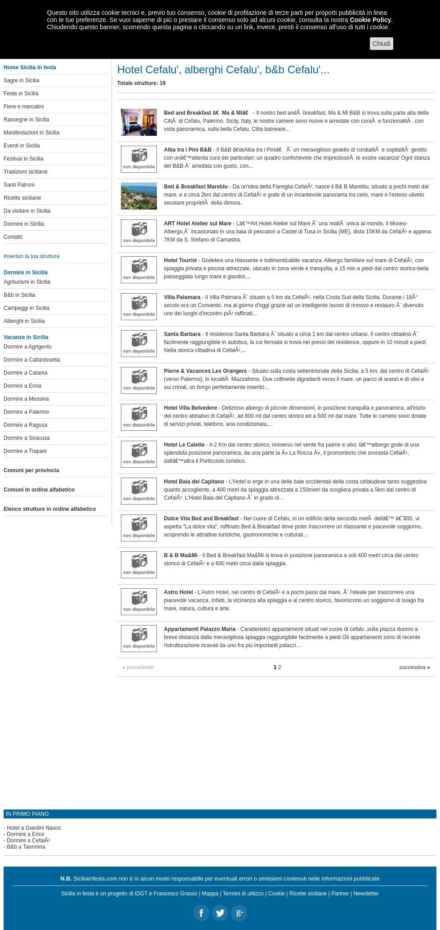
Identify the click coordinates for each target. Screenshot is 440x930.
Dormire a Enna (22, 386)
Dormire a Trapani (25, 451)
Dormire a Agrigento (28, 347)
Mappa (210, 893)
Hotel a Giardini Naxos (34, 828)
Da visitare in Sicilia (27, 211)
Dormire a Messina (26, 399)
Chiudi (382, 43)
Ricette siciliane (22, 198)
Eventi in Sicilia (22, 146)
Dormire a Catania (25, 373)
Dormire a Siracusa (27, 438)
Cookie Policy (370, 19)
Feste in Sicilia (21, 93)
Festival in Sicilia (24, 159)
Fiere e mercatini (24, 106)
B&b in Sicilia (19, 295)
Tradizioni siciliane (26, 172)
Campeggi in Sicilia (26, 308)
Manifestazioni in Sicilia (31, 133)
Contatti (13, 237)
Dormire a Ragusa (25, 425)
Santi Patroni (19, 185)
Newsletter (366, 893)
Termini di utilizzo (243, 893)
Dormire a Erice (25, 834)
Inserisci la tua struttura (31, 256)
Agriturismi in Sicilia (27, 282)
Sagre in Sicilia (21, 80)
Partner (340, 893)
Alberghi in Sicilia (24, 321)
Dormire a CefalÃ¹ (28, 840)
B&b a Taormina (26, 847)
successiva (414, 667)
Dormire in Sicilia (24, 224)
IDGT (141, 893)
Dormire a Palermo (26, 412)
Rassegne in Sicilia (26, 119)
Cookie (276, 893)
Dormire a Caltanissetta (32, 360)
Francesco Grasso (175, 893)
